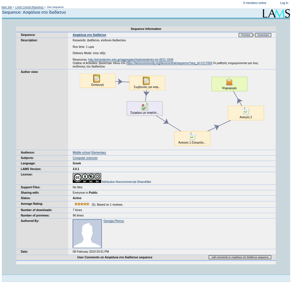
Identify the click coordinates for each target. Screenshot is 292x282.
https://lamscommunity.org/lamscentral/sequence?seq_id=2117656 (169, 63)
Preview (245, 35)
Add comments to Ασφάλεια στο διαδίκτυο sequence (240, 257)
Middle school (81, 152)
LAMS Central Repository (29, 7)
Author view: (29, 71)
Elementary (98, 152)
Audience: (28, 152)
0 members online (254, 3)
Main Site (6, 7)
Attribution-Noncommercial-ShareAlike (112, 181)
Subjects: (27, 158)
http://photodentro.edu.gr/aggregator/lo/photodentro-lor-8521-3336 (130, 59)
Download (263, 35)
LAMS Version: (31, 169)
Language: (28, 163)
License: (27, 174)
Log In (284, 3)
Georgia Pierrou (114, 220)
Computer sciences (85, 158)
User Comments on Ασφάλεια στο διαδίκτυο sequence (114, 257)
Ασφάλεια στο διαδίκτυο (89, 34)
